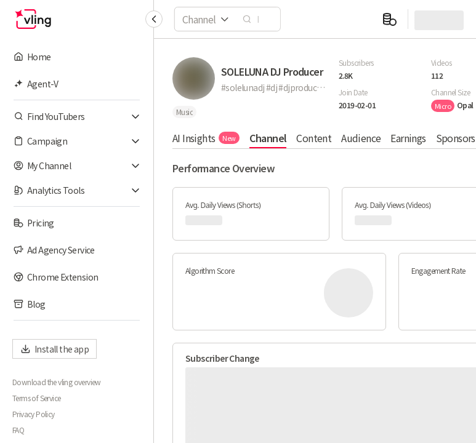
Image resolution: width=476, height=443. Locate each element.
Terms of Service (36, 398)
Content (313, 137)
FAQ (18, 430)
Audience (361, 137)
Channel (268, 137)
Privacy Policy (33, 414)
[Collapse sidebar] (154, 19)
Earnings (408, 137)
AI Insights (206, 137)
